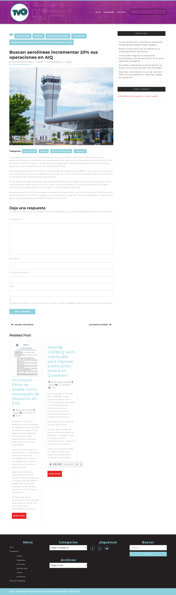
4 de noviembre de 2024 (22, 62)
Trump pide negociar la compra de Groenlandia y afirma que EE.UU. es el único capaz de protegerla (141, 58)
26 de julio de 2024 (24, 410)
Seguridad (21, 560)
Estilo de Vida (22, 568)
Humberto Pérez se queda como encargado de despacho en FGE (25, 392)
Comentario (16, 219)
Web (11, 286)
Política (19, 556)
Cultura (19, 572)
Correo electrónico (20, 272)
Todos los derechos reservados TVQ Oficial (57, 591)
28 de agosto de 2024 (60, 382)
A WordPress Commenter (130, 96)
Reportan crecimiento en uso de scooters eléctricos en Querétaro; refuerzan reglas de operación (140, 75)
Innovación (21, 577)
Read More (19, 515)
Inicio (98, 12)
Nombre (14, 258)
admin (41, 62)
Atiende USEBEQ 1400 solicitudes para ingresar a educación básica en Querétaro (61, 361)
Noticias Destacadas (57, 36)
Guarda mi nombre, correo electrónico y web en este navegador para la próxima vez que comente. (60, 303)
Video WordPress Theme (22, 591)
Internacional (23, 36)
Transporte (79, 36)
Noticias (121, 12)
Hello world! (152, 96)
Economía (21, 564)
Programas (109, 12)
